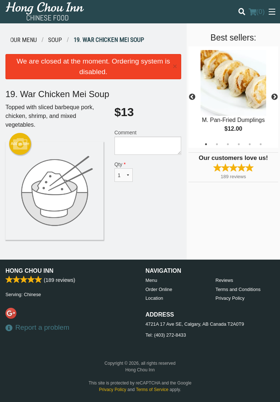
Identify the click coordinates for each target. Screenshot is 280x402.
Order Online (158, 289)
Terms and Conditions (238, 289)
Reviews (224, 280)
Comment (147, 142)
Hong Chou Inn (29, 271)
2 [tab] (217, 144)
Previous (192, 97)
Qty (123, 171)
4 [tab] (238, 144)
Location (154, 298)
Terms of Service (152, 389)
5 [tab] (249, 144)
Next (274, 97)
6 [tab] (260, 144)
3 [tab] (228, 144)
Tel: (165, 335)
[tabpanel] (233, 97)
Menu (151, 280)
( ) (257, 11)
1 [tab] (206, 144)
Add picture (20, 144)
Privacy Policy (230, 298)
